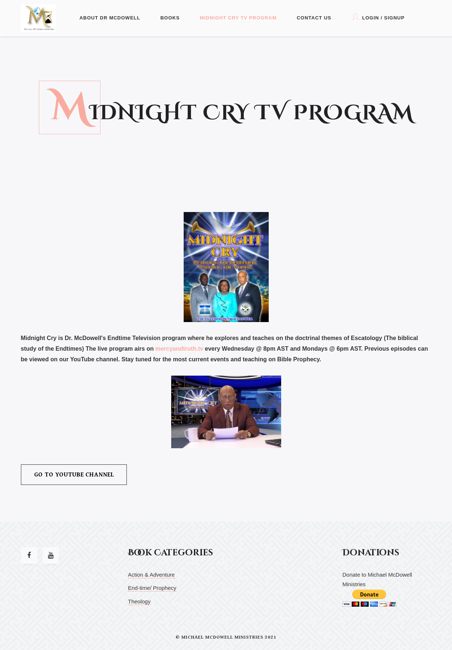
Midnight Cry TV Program (238, 18)
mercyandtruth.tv (179, 349)
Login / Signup (378, 17)
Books (170, 18)
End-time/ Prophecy (152, 588)
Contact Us (314, 18)
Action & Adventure (151, 575)
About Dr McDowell (110, 18)
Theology (139, 601)
